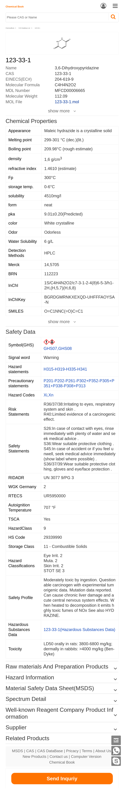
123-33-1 (37, 28)
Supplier (16, 727)
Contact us (59, 756)
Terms (87, 751)
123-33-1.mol (67, 102)
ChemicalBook (10, 28)
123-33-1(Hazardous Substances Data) (79, 629)
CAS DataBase (50, 751)
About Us (103, 751)
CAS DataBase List (24, 28)
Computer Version (86, 756)
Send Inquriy (62, 778)
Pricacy (72, 751)
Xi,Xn (48, 395)
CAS (30, 751)
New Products (34, 756)
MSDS (17, 751)
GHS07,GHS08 (58, 348)
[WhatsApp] (116, 750)
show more (59, 110)
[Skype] (116, 761)
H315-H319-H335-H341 (65, 369)
